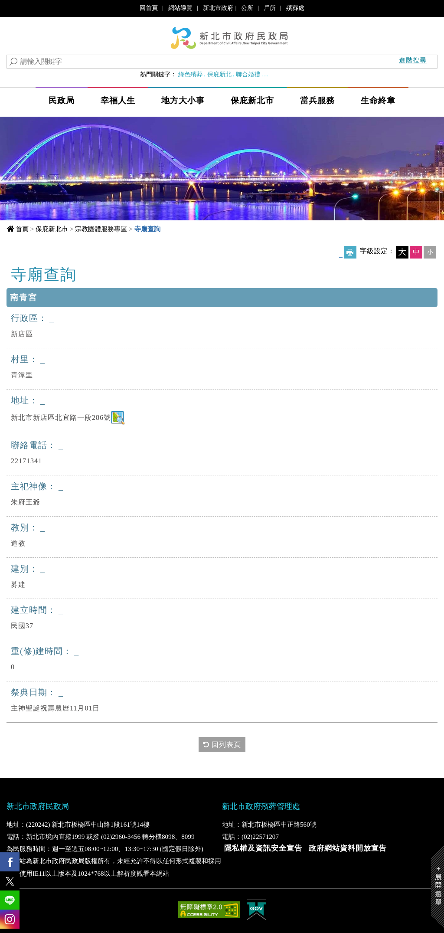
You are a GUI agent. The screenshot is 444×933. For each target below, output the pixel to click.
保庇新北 (219, 74)
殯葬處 (295, 7)
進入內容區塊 (22, 9)
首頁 (22, 228)
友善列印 (350, 252)
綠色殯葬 (190, 74)
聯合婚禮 (248, 74)
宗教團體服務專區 (101, 228)
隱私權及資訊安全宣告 (263, 848)
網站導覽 (180, 7)
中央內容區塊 (44, 273)
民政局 (62, 100)
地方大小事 (183, 100)
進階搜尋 (413, 60)
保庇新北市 (252, 100)
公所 (247, 7)
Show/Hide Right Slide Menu (437, 887)
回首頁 (149, 7)
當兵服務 (317, 100)
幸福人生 (118, 100)
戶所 (270, 7)
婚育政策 (277, 74)
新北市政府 (218, 7)
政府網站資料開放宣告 (348, 848)
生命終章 (378, 100)
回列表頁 (222, 744)
